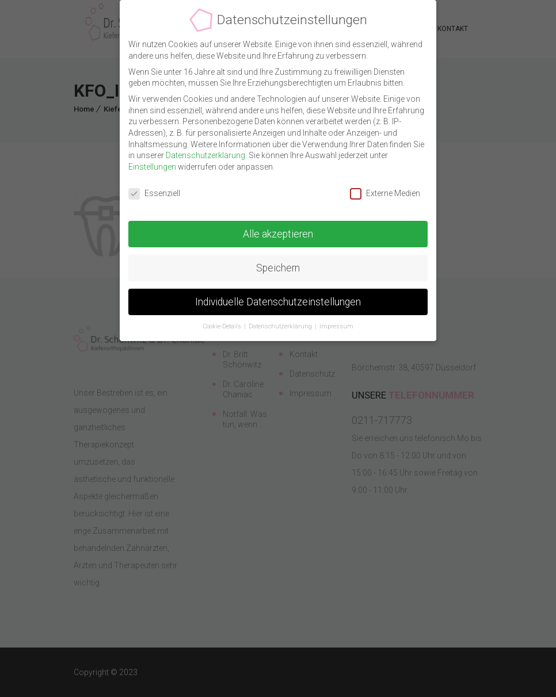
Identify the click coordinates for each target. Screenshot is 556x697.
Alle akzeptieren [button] (278, 233)
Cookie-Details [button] (223, 326)
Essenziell (154, 193)
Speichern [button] (278, 267)
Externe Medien (385, 193)
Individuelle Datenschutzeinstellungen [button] (278, 301)
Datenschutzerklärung (205, 155)
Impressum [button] (336, 326)
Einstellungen (152, 166)
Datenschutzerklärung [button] (281, 326)
